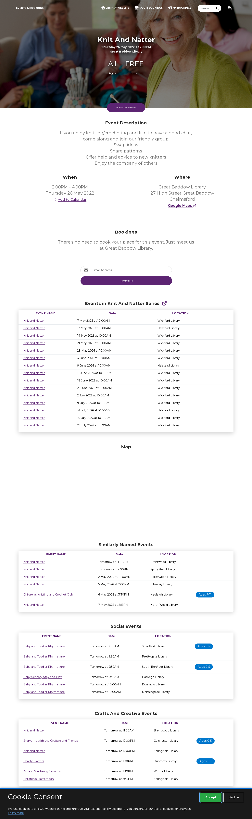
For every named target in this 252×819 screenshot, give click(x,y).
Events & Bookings (30, 7)
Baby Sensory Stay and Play (42, 677)
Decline (234, 797)
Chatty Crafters (33, 761)
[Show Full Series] (164, 303)
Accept (210, 797)
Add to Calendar (69, 199)
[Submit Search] (217, 8)
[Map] (126, 492)
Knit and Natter (34, 320)
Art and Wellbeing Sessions (42, 771)
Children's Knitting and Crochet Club (48, 594)
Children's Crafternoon (38, 779)
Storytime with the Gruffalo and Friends (50, 740)
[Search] (206, 8)
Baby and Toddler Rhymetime (44, 646)
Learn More (16, 813)
